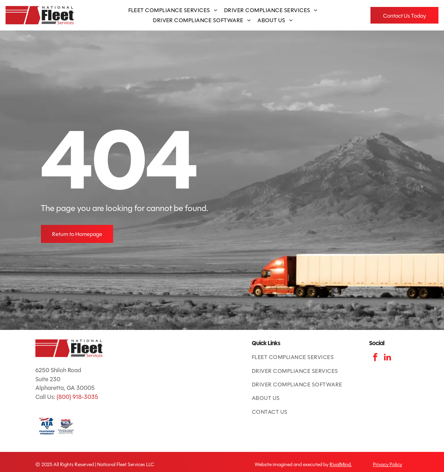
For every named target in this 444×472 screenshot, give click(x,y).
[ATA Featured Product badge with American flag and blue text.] (46, 426)
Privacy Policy (387, 464)
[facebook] (375, 358)
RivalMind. (341, 464)
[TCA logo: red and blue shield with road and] (66, 426)
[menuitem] (173, 10)
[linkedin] (387, 358)
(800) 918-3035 (77, 397)
